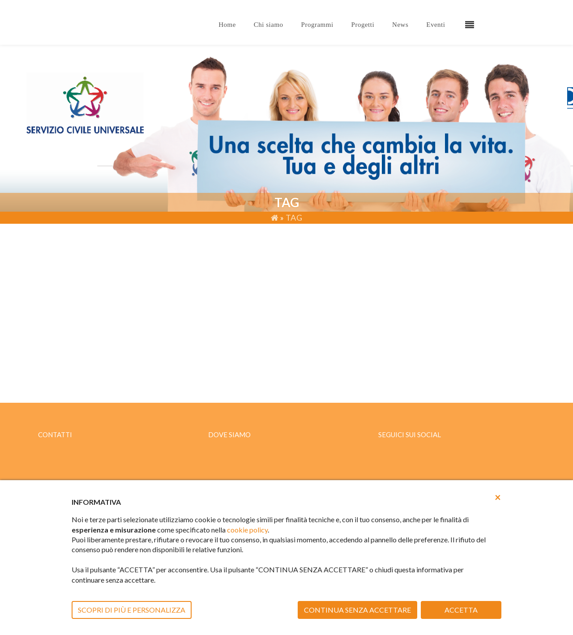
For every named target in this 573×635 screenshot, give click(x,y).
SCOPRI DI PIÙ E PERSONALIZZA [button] (131, 609)
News (400, 24)
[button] (498, 497)
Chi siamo (268, 24)
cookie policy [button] (247, 529)
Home (227, 24)
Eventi (435, 24)
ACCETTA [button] (461, 609)
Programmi (317, 24)
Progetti (363, 24)
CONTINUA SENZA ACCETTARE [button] (357, 609)
